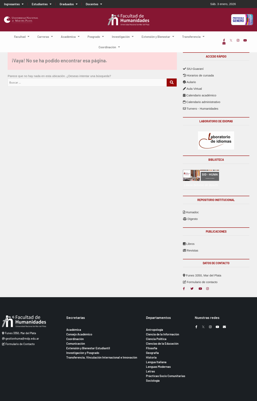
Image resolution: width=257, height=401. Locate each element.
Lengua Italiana (156, 362)
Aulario (189, 82)
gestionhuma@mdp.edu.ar (20, 338)
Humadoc (191, 212)
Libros (189, 243)
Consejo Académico (79, 334)
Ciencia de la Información (162, 334)
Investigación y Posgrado (82, 353)
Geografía (152, 353)
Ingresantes (13, 4)
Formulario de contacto (200, 282)
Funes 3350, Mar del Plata (202, 275)
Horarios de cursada (198, 75)
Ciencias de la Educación (162, 343)
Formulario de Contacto (18, 344)
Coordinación (109, 47)
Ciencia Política (156, 339)
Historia (151, 357)
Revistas (190, 250)
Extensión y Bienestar (158, 36)
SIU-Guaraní (193, 68)
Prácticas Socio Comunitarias (165, 376)
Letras (150, 371)
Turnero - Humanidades (200, 108)
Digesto (190, 219)
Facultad (21, 36)
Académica (70, 36)
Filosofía (151, 348)
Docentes (94, 4)
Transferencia (193, 36)
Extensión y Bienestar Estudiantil (88, 348)
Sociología (153, 380)
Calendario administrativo (201, 102)
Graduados (69, 4)
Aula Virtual (192, 88)
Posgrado (96, 36)
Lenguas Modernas (158, 366)
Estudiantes (41, 4)
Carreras (45, 36)
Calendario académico (199, 95)
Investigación (123, 36)
